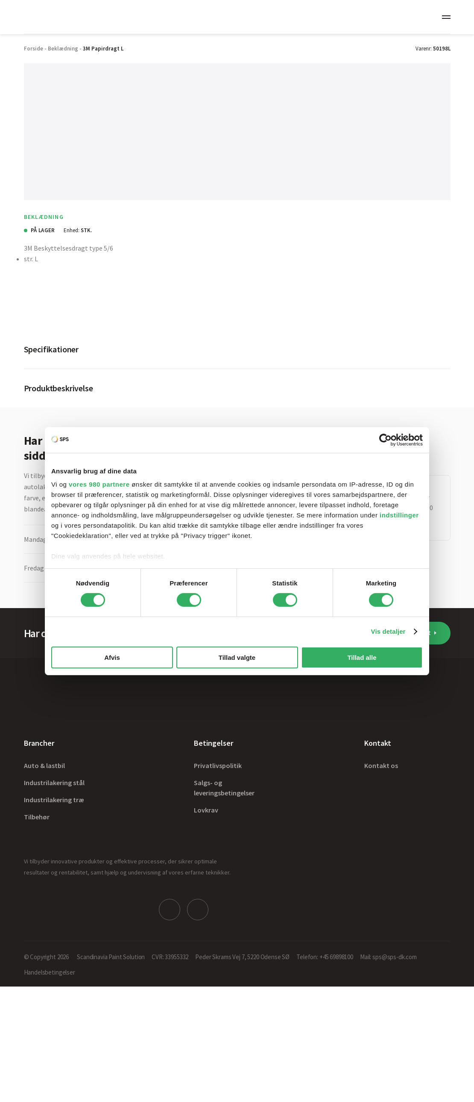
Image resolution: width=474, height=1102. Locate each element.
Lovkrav (206, 810)
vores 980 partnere (99, 484)
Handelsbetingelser (49, 972)
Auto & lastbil (44, 765)
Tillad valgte (237, 657)
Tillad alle (361, 657)
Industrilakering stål (54, 782)
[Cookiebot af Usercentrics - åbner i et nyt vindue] (385, 439)
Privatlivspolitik (218, 765)
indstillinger (399, 515)
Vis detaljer (388, 631)
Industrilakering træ (54, 799)
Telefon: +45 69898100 (324, 957)
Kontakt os (381, 765)
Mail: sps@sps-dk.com (388, 957)
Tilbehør (37, 816)
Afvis (112, 657)
